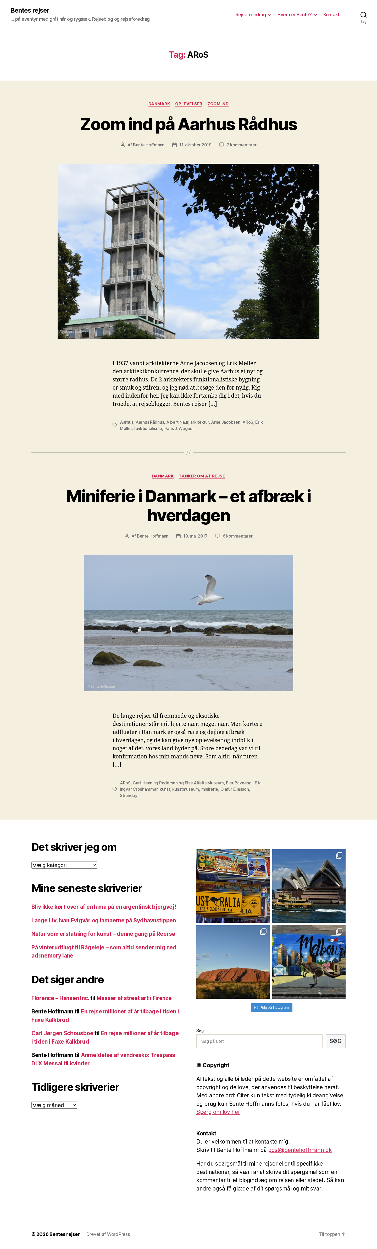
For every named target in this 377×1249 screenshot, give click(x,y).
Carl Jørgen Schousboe (62, 1033)
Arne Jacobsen (225, 422)
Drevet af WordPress (108, 1234)
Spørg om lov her (218, 1112)
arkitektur (199, 422)
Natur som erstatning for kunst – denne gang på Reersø (103, 934)
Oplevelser (188, 104)
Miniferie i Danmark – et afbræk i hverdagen (188, 505)
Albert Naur (177, 422)
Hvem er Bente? (295, 14)
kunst (165, 789)
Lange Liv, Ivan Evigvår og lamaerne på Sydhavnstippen (103, 920)
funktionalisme (148, 428)
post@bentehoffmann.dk (300, 1150)
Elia (258, 782)
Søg (200, 1030)
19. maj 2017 (195, 536)
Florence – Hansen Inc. (60, 998)
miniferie (209, 789)
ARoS (247, 422)
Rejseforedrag (251, 14)
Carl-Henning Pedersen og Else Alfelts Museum (178, 782)
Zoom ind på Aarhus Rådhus (188, 124)
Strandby (128, 795)
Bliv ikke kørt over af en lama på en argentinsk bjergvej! (103, 906)
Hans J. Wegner (179, 428)
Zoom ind (218, 104)
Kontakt (331, 14)
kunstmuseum (185, 789)
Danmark (159, 104)
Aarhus (126, 422)
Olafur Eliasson (234, 789)
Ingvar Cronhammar (138, 789)
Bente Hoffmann (148, 144)
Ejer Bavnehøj (239, 782)
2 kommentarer (242, 144)
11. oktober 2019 (195, 144)
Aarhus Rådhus (150, 422)
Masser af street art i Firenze (134, 998)
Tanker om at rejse (202, 476)
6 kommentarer (238, 536)
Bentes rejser (29, 10)
